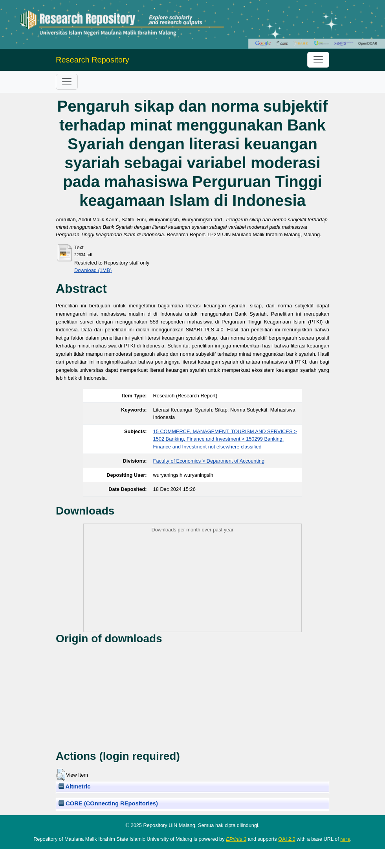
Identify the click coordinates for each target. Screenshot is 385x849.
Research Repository (92, 59)
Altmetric (74, 786)
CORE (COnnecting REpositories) (108, 803)
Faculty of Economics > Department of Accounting (208, 461)
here (345, 839)
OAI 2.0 (286, 839)
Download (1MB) (93, 270)
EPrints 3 (236, 839)
